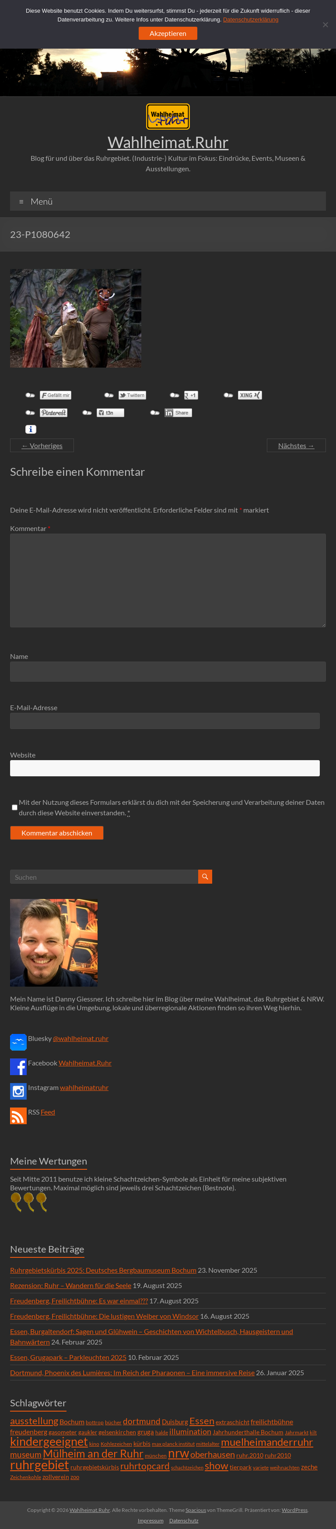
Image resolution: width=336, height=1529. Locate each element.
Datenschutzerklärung (250, 19)
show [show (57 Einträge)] (216, 1465)
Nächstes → (296, 445)
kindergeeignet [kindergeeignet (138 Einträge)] (49, 1441)
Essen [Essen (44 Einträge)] (201, 1420)
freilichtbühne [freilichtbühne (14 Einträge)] (272, 1421)
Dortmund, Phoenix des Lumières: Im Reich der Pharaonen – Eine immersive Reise (132, 1372)
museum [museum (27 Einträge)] (26, 1454)
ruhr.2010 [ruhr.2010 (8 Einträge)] (249, 1455)
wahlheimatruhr (84, 1087)
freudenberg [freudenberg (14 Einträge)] (28, 1431)
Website (22, 754)
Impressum (151, 1520)
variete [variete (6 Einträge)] (261, 1467)
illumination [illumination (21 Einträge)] (190, 1431)
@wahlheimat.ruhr (80, 1038)
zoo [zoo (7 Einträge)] (74, 1476)
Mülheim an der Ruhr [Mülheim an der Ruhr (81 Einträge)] (93, 1453)
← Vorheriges (42, 445)
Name (19, 656)
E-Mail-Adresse (33, 707)
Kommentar (30, 528)
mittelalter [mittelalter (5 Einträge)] (208, 1444)
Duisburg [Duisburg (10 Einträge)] (175, 1422)
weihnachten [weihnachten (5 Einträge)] (285, 1467)
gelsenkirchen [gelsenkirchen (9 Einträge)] (117, 1432)
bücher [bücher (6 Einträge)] (113, 1422)
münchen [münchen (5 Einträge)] (156, 1455)
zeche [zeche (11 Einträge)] (309, 1467)
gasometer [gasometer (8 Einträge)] (63, 1432)
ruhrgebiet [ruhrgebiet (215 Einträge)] (39, 1464)
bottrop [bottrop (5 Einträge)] (95, 1422)
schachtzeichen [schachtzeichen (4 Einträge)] (187, 1467)
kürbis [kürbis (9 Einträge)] (141, 1443)
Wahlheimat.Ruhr (168, 142)
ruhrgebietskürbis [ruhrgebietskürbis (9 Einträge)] (94, 1467)
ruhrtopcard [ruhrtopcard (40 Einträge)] (145, 1465)
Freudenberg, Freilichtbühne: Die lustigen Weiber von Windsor (104, 1316)
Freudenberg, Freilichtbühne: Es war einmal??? (79, 1300)
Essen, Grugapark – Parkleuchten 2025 (68, 1357)
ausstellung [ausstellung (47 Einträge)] (34, 1420)
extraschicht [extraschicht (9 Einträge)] (232, 1422)
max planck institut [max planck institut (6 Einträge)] (173, 1444)
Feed (48, 1112)
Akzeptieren (168, 33)
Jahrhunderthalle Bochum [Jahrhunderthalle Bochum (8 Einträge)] (248, 1432)
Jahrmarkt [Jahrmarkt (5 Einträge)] (296, 1432)
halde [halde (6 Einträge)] (161, 1432)
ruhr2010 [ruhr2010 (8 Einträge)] (278, 1455)
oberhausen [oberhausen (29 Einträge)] (212, 1454)
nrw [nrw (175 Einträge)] (178, 1452)
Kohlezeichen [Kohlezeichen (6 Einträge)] (116, 1444)
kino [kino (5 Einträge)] (94, 1444)
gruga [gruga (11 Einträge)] (145, 1432)
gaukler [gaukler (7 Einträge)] (87, 1432)
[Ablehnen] (325, 24)
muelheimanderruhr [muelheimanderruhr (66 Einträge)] (267, 1442)
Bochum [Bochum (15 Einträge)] (72, 1421)
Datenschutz (184, 1520)
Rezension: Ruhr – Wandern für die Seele (70, 1285)
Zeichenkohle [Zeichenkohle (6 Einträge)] (25, 1477)
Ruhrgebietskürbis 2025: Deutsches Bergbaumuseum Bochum (103, 1270)
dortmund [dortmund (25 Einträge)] (142, 1421)
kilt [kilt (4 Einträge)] (313, 1432)
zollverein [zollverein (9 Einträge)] (55, 1476)
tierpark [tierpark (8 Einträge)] (241, 1467)
